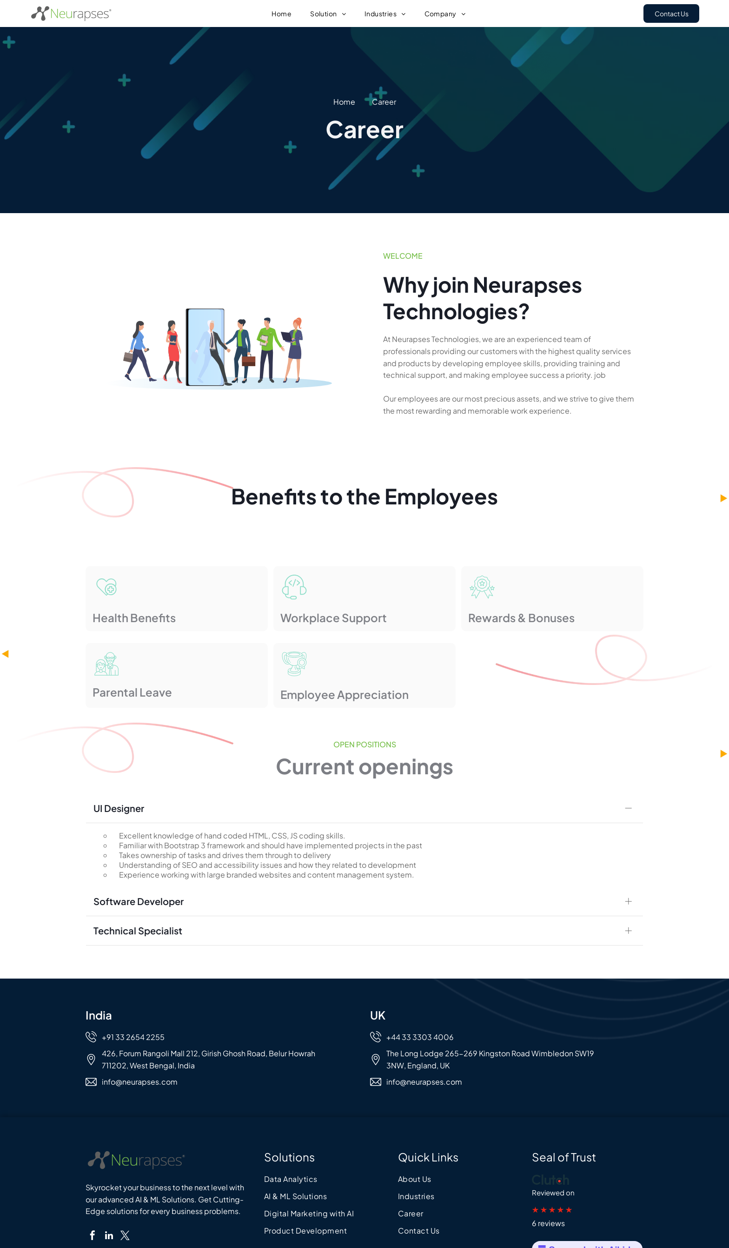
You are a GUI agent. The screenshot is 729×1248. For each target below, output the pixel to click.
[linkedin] (109, 1223)
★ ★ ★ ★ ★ (552, 1196)
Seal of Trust (564, 1144)
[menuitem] (281, 13)
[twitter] (125, 1223)
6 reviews (548, 1210)
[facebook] (92, 1223)
